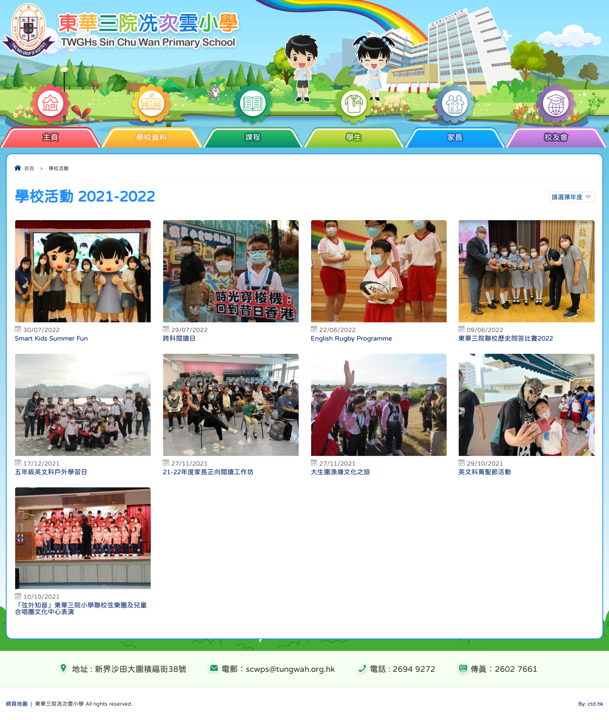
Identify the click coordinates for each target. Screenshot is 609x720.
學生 (353, 134)
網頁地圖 (17, 703)
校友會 (556, 134)
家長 (455, 134)
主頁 (50, 134)
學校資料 (151, 134)
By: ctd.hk (590, 703)
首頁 (29, 168)
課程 (252, 134)
